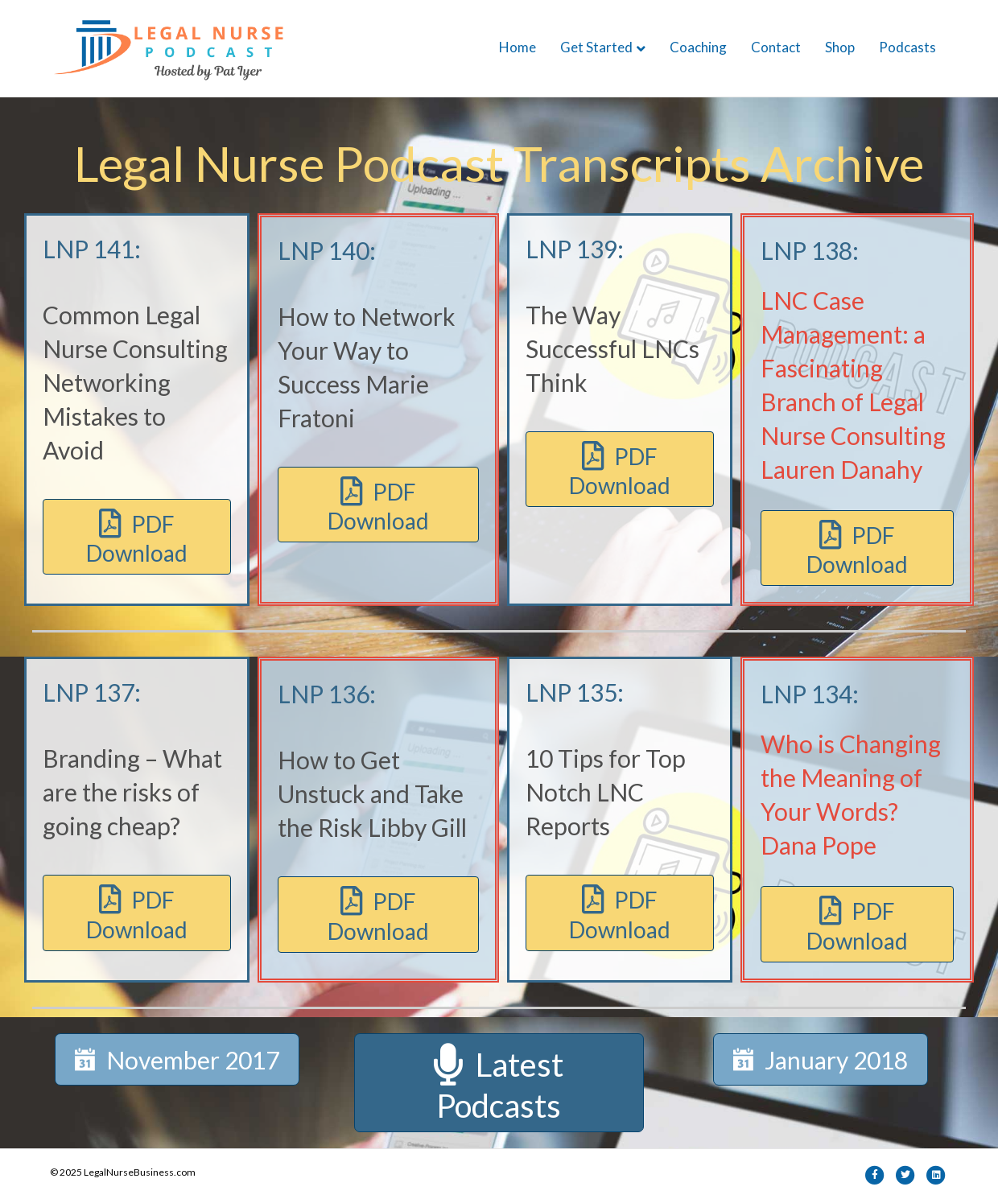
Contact (776, 47)
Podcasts (907, 47)
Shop (840, 47)
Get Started (596, 47)
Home (517, 47)
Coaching (698, 47)
